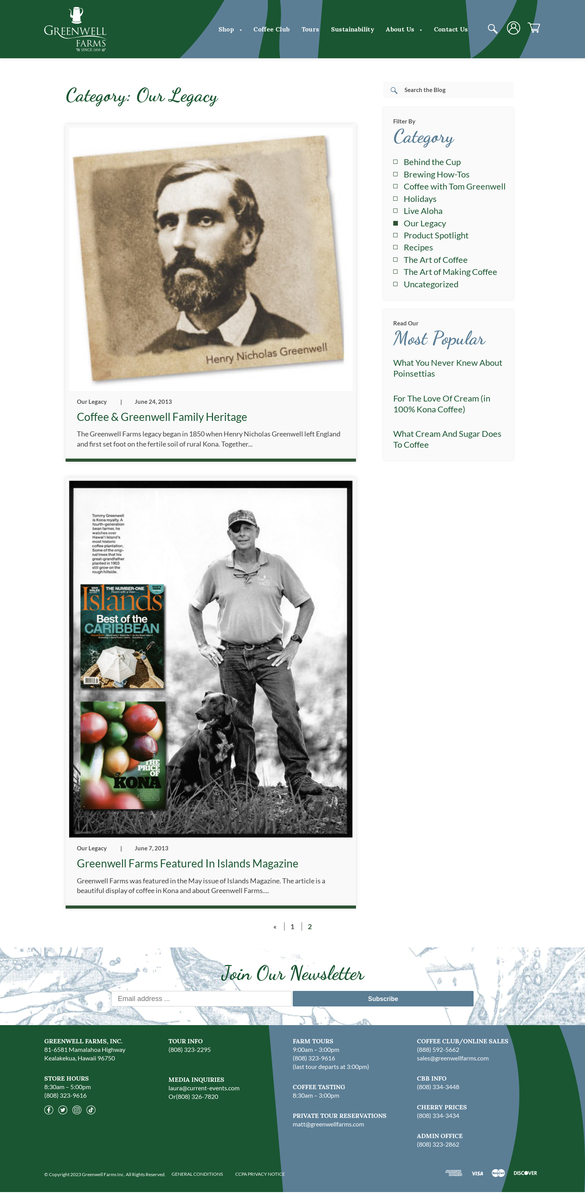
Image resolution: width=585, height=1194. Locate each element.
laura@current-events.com (204, 1089)
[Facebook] (49, 1114)
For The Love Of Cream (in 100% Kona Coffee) (441, 403)
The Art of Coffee (436, 259)
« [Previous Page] (275, 928)
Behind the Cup (432, 161)
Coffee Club (271, 29)
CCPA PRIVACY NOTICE (260, 1176)
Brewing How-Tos (437, 174)
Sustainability (353, 29)
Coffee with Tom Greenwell (455, 186)
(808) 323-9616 (65, 1097)
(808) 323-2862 (438, 1146)
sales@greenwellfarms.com (453, 1060)
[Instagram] (77, 1114)
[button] (239, 29)
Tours (310, 29)
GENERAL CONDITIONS (197, 1176)
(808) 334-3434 (438, 1117)
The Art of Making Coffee (450, 271)
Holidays (420, 198)
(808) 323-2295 (189, 1051)
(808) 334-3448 (438, 1088)
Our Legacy (92, 401)
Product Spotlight (436, 235)
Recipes (418, 247)
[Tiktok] (90, 1114)
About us (404, 29)
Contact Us (451, 29)
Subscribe (383, 1001)
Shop (230, 29)
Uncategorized (431, 284)
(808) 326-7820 (197, 1098)
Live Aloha (423, 210)
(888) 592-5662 (438, 1051)
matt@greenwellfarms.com (328, 1126)
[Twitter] (63, 1114)
